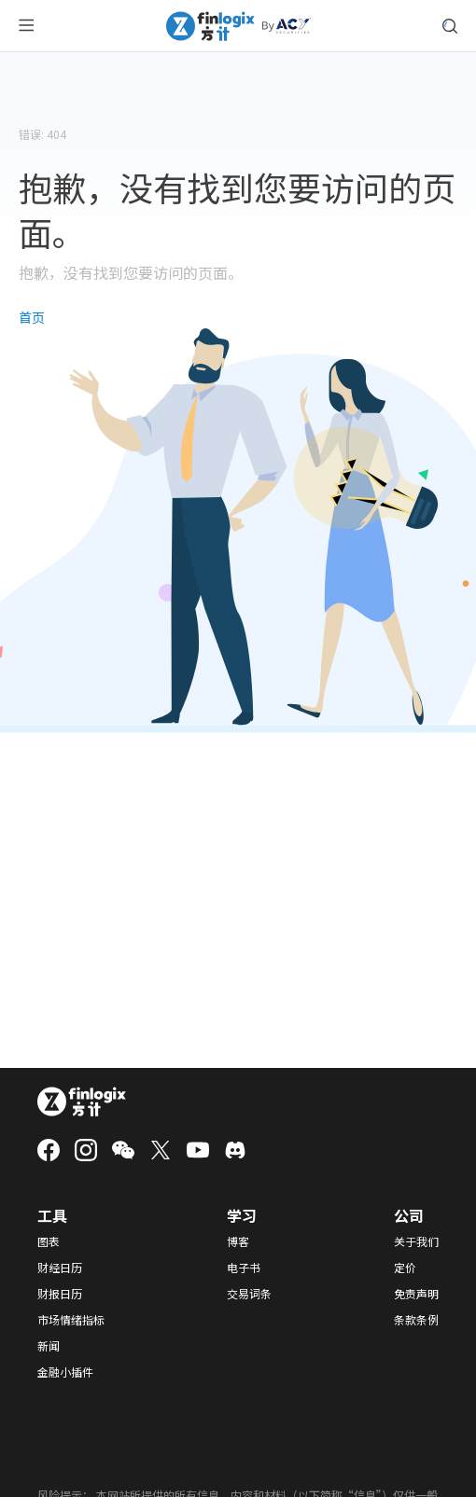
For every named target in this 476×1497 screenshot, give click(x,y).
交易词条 (249, 1293)
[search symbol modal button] (450, 26)
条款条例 (416, 1319)
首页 (32, 317)
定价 (405, 1267)
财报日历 (59, 1293)
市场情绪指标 (71, 1319)
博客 (238, 1241)
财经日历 (59, 1267)
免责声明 (416, 1293)
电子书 (243, 1267)
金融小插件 (65, 1372)
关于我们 (416, 1241)
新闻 (48, 1345)
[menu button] (26, 26)
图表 (48, 1241)
